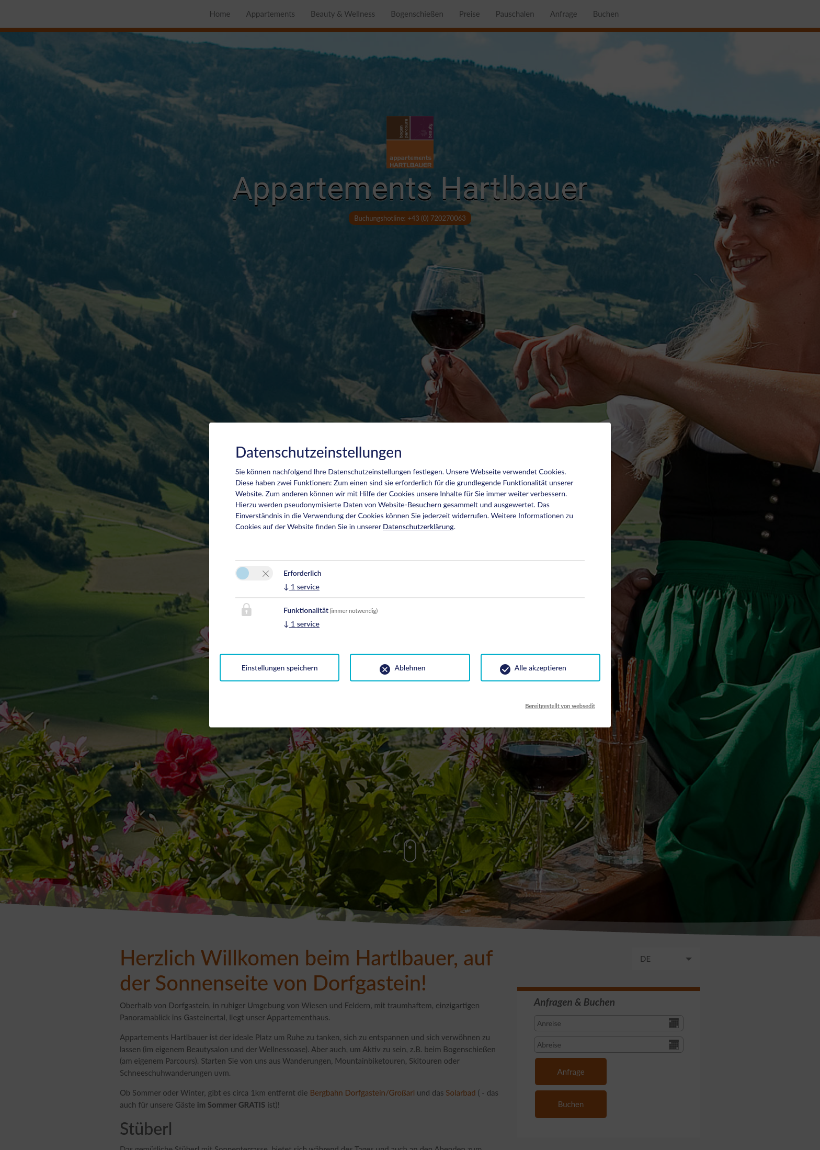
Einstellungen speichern (280, 667)
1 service (301, 586)
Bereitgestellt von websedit (560, 702)
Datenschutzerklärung (418, 526)
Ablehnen (409, 667)
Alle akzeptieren (540, 667)
